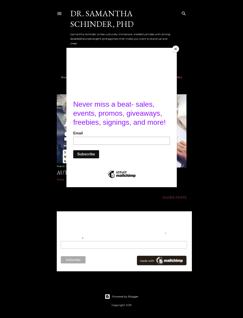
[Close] (175, 49)
